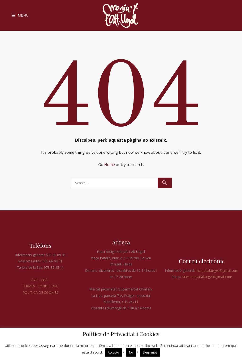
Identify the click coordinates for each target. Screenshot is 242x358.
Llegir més (150, 352)
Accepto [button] (113, 352)
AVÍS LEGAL (40, 279)
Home (109, 164)
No (131, 352)
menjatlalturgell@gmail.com (217, 270)
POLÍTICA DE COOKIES (40, 292)
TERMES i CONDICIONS (40, 286)
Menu (20, 15)
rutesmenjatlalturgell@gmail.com (207, 276)
